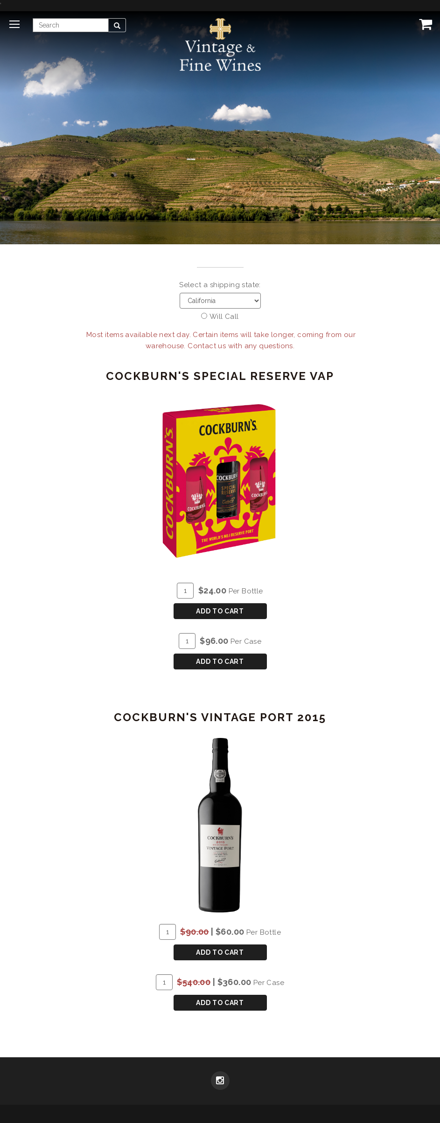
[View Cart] (424, 24)
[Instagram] (220, 1081)
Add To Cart (220, 611)
